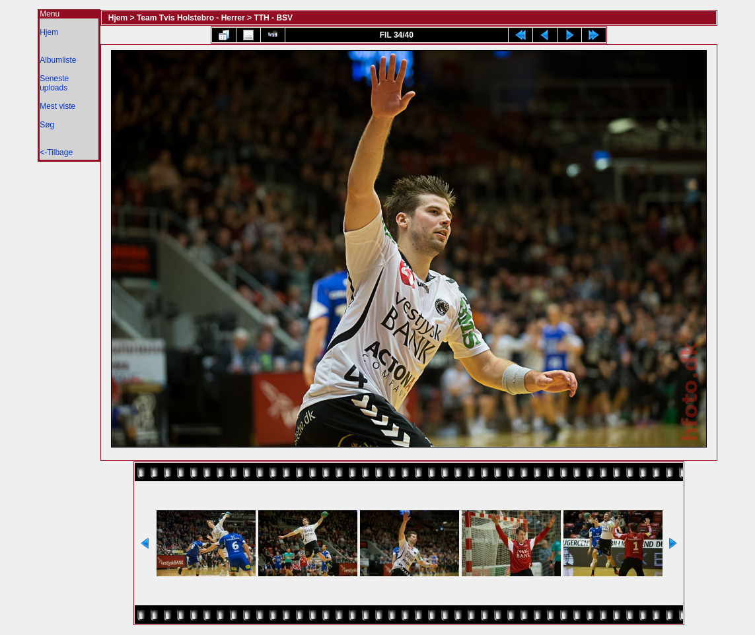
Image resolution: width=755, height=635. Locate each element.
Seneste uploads (54, 83)
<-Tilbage (56, 152)
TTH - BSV (273, 17)
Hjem (49, 32)
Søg (47, 124)
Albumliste (58, 60)
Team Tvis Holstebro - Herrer (191, 17)
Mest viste (57, 106)
